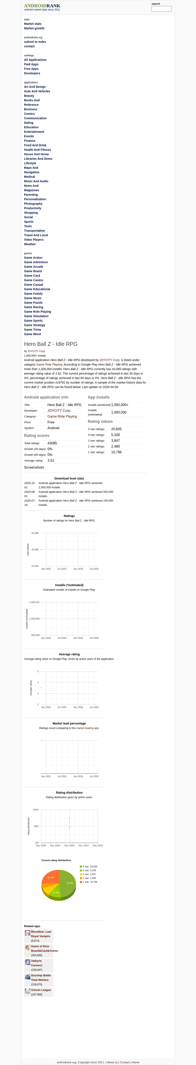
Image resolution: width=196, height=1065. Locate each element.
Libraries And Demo (38, 158)
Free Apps (31, 68)
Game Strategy (34, 325)
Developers (32, 73)
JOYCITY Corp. (37, 351)
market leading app (87, 728)
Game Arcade (33, 266)
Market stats (33, 23)
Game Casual (33, 284)
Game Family (33, 293)
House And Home (36, 154)
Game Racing (33, 307)
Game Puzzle (33, 302)
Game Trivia (32, 329)
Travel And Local (36, 235)
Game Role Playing (49, 364)
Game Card (32, 275)
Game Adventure (36, 262)
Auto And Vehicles (37, 91)
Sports (29, 221)
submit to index (35, 41)
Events (29, 136)
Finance (29, 140)
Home (135, 1062)
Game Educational (37, 289)
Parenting (31, 194)
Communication (35, 118)
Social (28, 217)
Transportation (34, 230)
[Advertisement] (112, 6)
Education (31, 127)
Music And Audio (36, 181)
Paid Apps (31, 64)
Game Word (32, 334)
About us (112, 1062)
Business (30, 109)
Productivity (32, 208)
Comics (29, 113)
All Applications (35, 59)
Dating (29, 122)
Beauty (29, 95)
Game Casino (33, 280)
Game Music (33, 298)
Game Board (33, 271)
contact (29, 46)
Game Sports (33, 320)
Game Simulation (36, 316)
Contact (125, 1062)
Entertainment (34, 131)
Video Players (34, 239)
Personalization (35, 199)
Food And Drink (35, 145)
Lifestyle (30, 163)
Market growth (34, 28)
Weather (30, 244)
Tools (28, 226)
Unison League (41, 990)
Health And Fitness (37, 149)
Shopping (31, 212)
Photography (33, 203)
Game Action (33, 257)
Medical (29, 176)
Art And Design (35, 86)
